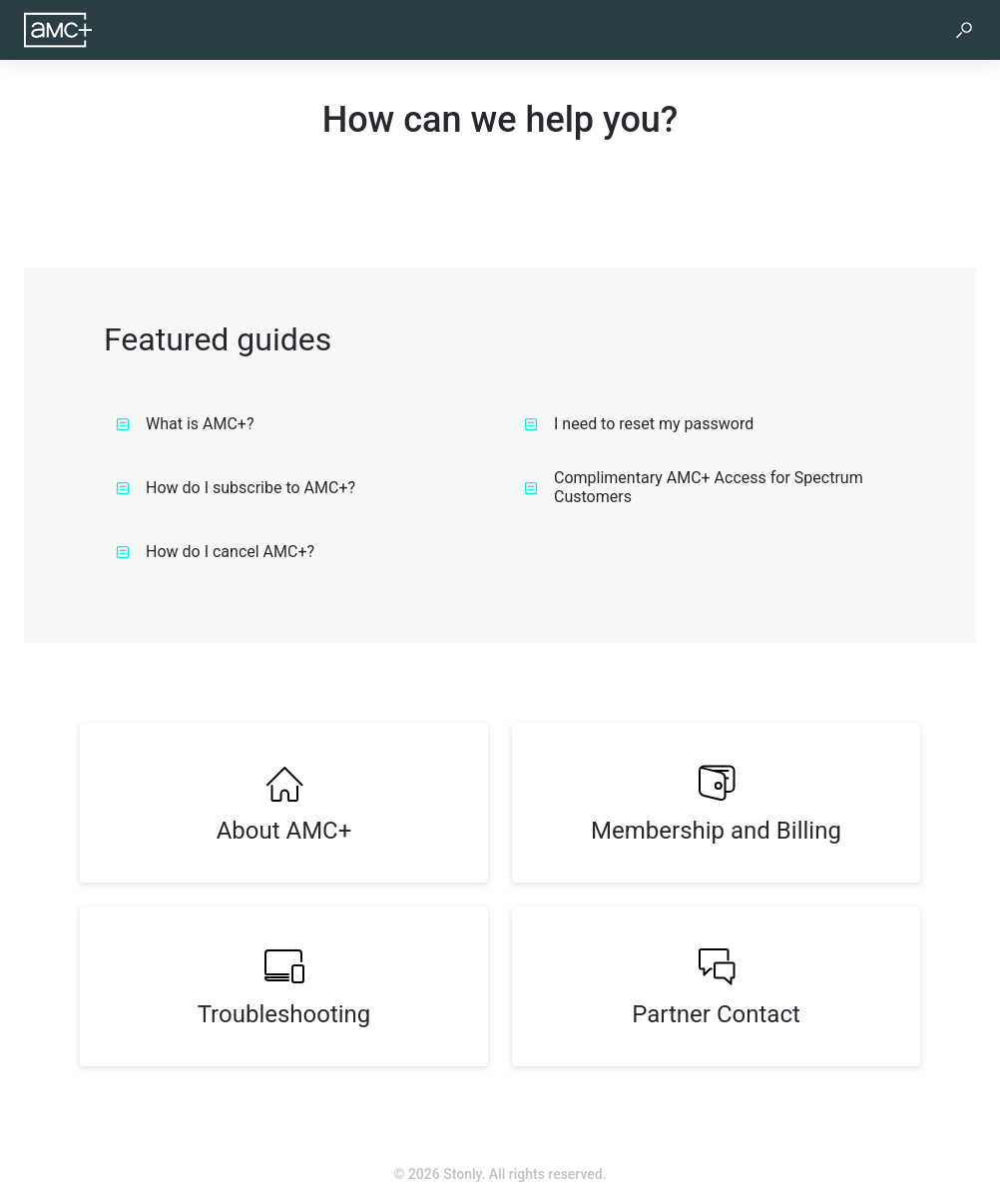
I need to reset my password (638, 423)
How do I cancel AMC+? (215, 551)
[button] (964, 30)
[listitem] (284, 803)
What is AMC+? (185, 423)
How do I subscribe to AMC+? (235, 487)
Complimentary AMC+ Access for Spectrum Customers (693, 487)
